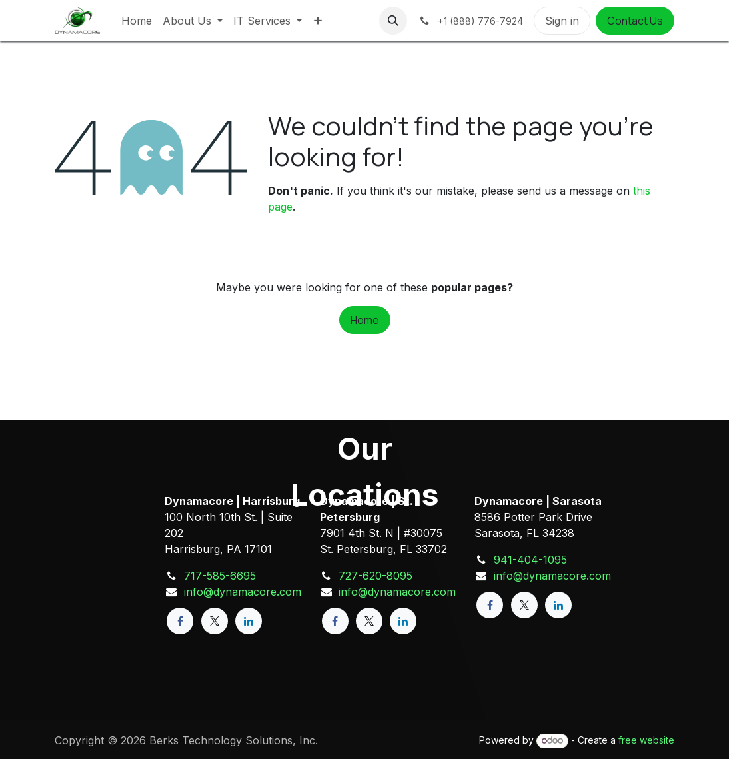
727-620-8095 (375, 575)
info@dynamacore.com (242, 591)
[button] (393, 21)
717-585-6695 (220, 575)
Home (365, 320)
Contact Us (635, 20)
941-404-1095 (530, 559)
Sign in (562, 20)
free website (646, 740)
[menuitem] (136, 20)
